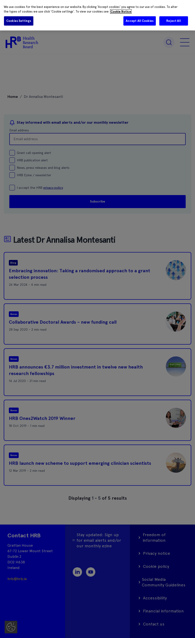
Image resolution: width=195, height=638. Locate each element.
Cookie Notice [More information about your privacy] (121, 11)
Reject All (173, 21)
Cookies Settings (18, 21)
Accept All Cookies (139, 21)
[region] (97, 15)
